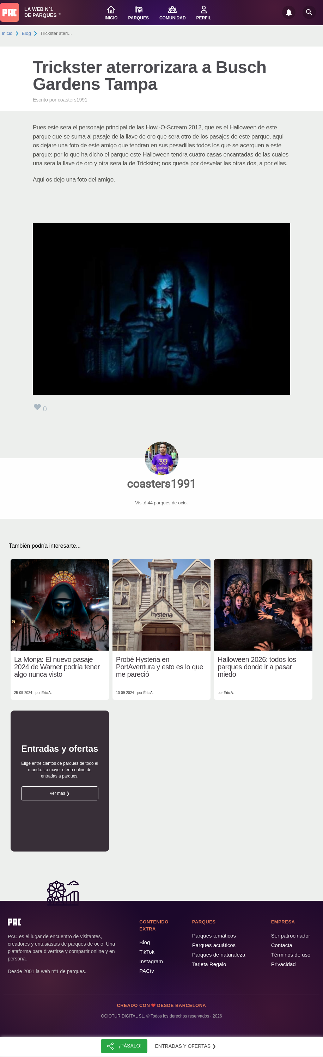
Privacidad (283, 964)
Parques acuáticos (214, 945)
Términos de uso (291, 955)
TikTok (146, 952)
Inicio (7, 33)
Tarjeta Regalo (209, 964)
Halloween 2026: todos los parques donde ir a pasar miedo (257, 667)
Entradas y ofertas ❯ (186, 1046)
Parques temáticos (214, 936)
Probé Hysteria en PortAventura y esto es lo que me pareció (159, 667)
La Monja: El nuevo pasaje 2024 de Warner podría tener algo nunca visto (57, 667)
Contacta (281, 945)
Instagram (151, 961)
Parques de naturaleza (218, 955)
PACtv (146, 971)
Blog (26, 33)
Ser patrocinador (290, 936)
